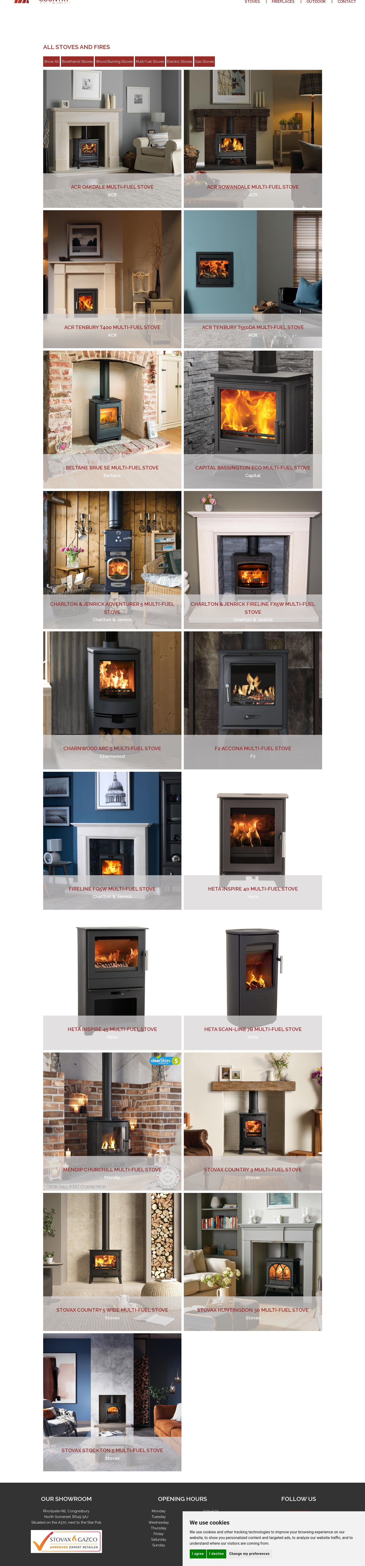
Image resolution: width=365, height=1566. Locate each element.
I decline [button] (216, 1554)
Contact (346, 11)
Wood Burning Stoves (114, 61)
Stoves (252, 11)
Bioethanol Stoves (77, 61)
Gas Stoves (204, 61)
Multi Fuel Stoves (150, 61)
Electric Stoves (179, 61)
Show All (51, 61)
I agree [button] (198, 1554)
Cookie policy (298, 1511)
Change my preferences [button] (249, 1554)
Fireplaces (283, 11)
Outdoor (316, 11)
